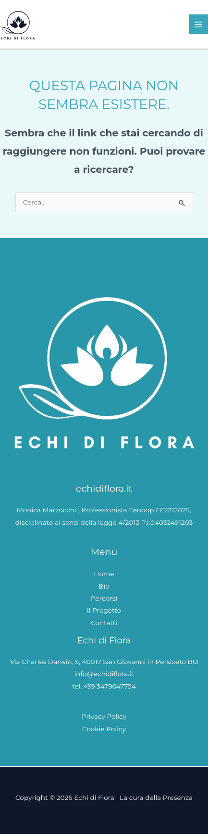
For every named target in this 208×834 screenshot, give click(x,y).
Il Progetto (104, 610)
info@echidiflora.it (104, 673)
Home (104, 574)
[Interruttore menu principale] (198, 24)
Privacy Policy (104, 716)
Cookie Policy (104, 729)
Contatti (104, 623)
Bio (104, 586)
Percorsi (104, 598)
